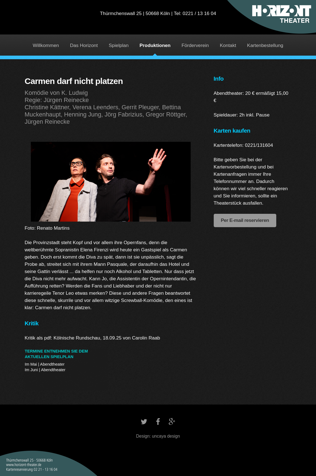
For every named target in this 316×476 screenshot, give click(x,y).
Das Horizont (84, 45)
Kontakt (228, 45)
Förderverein (195, 45)
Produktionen (155, 45)
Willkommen (46, 45)
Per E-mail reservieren (245, 220)
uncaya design (166, 436)
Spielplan (118, 45)
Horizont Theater (158, 21)
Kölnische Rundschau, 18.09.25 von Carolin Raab (107, 338)
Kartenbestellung (265, 45)
